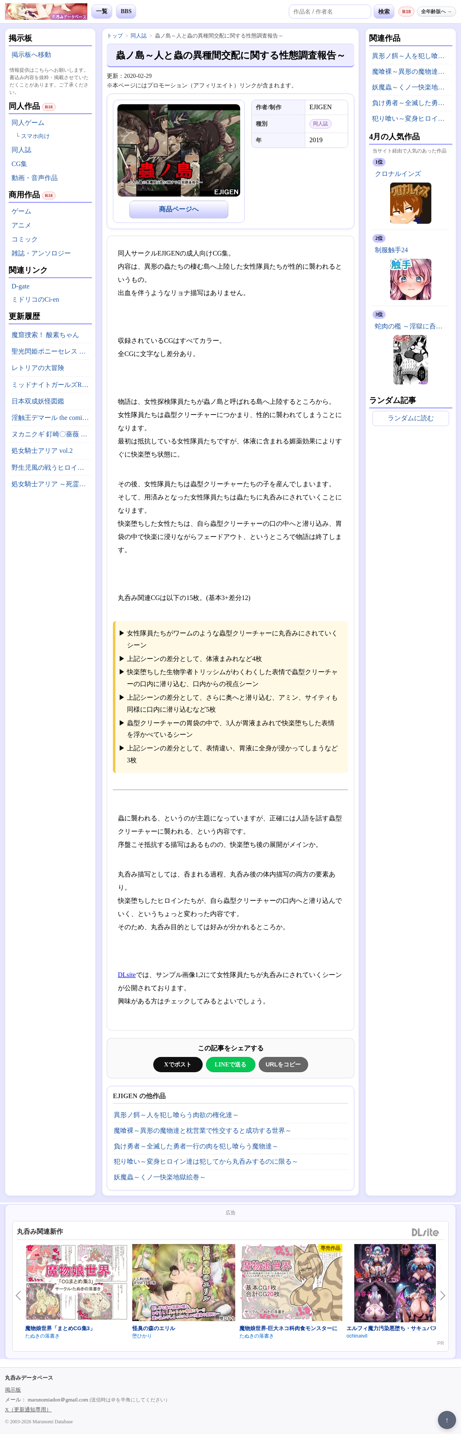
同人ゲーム (28, 122)
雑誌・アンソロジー (41, 253)
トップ (115, 36)
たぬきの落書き (42, 1336)
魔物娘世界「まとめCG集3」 (60, 1328)
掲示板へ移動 (31, 54)
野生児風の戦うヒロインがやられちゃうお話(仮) (52, 467)
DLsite (127, 974)
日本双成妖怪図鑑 (38, 401)
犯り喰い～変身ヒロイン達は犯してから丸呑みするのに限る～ (206, 1161)
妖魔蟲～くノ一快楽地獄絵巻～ (160, 1177)
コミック (25, 239)
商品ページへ (179, 209)
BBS (126, 11)
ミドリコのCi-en (35, 299)
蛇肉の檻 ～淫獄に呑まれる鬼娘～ (412, 326)
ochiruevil (356, 1336)
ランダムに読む (411, 418)
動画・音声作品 (35, 177)
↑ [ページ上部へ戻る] (447, 1420)
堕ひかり (142, 1336)
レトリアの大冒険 (38, 367)
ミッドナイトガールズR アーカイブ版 (52, 384)
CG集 (19, 163)
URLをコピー (283, 1064)
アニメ (21, 225)
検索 (384, 11)
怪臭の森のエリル (153, 1328)
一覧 (102, 11)
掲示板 (13, 1390)
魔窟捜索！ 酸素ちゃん (45, 334)
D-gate (21, 286)
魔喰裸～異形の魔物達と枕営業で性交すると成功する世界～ (203, 1130)
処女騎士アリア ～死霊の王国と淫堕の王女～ (52, 483)
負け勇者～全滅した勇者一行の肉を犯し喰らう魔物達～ (196, 1146)
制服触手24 (391, 249)
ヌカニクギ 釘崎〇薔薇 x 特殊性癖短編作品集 (52, 434)
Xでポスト (177, 1064)
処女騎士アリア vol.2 (42, 450)
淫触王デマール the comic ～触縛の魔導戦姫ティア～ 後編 (52, 417)
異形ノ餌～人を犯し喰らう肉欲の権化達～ (176, 1114)
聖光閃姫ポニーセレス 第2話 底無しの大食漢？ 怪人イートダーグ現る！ (52, 351)
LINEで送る (230, 1064)
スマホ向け (35, 136)
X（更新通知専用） (28, 1409)
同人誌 (21, 149)
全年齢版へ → (436, 11)
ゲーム (21, 211)
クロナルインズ (398, 173)
